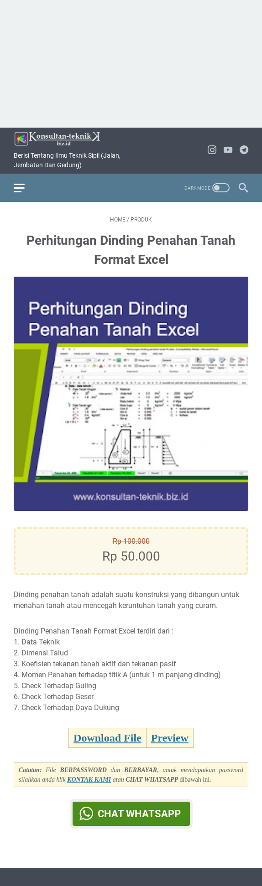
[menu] (25, 188)
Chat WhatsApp (139, 813)
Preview (170, 738)
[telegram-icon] (244, 151)
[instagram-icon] (212, 151)
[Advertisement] (131, 64)
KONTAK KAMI (89, 779)
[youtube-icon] (228, 151)
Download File (107, 738)
